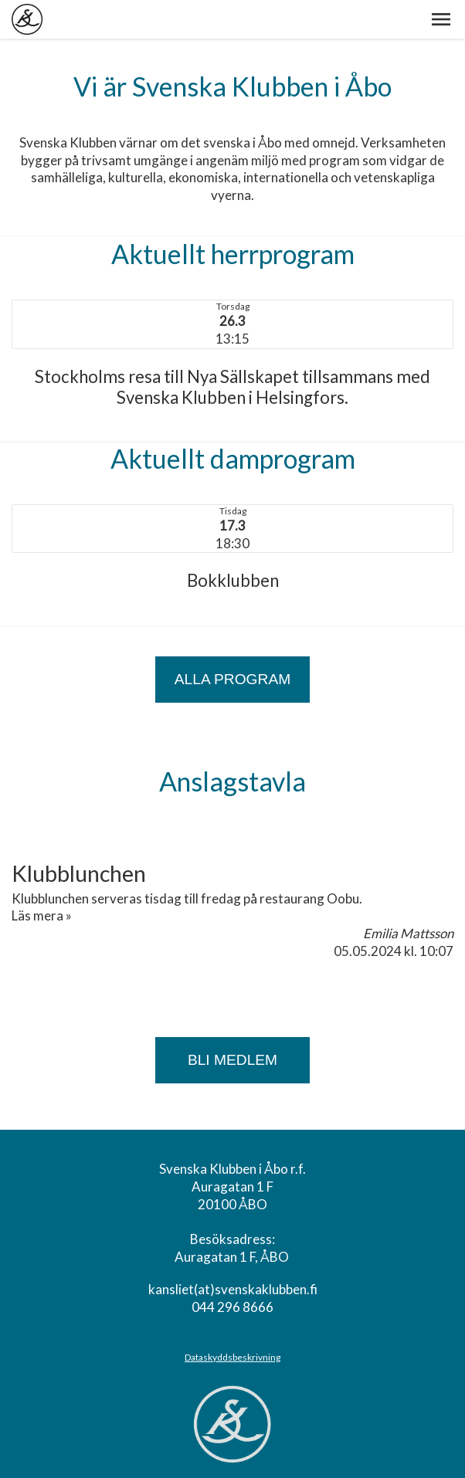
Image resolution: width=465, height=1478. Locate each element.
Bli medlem (232, 1060)
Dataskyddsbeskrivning (232, 1357)
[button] (441, 19)
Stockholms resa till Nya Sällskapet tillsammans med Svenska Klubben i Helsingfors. (232, 387)
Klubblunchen (79, 872)
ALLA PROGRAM (232, 679)
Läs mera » (42, 915)
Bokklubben (233, 580)
